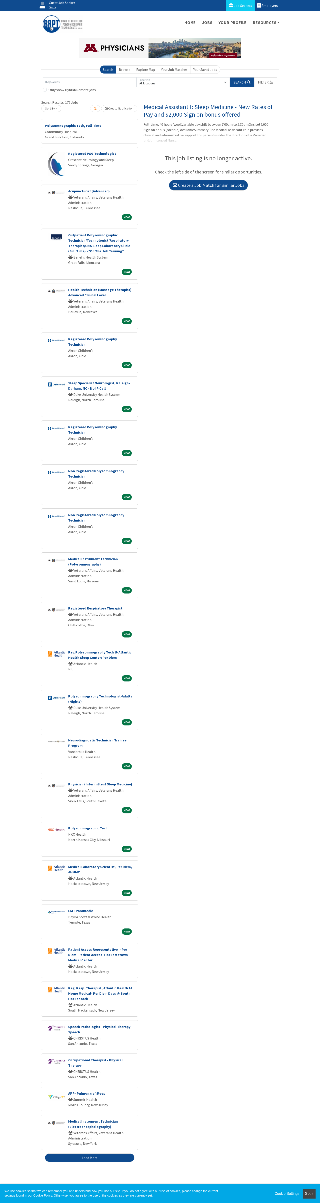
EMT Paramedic (80, 910)
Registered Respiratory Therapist (95, 608)
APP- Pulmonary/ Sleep (86, 1093)
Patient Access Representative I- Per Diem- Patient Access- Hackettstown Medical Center (98, 954)
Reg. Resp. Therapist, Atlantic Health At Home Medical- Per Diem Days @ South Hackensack (100, 993)
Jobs (207, 22)
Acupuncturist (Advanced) (89, 191)
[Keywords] (89, 82)
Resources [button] (264, 22)
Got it (309, 1193)
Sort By (50, 108)
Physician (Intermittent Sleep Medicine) (100, 784)
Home (190, 22)
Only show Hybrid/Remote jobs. (72, 90)
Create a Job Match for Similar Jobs (208, 185)
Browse (124, 69)
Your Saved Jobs (205, 69)
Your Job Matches (174, 69)
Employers (267, 5)
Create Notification (119, 108)
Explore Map (145, 69)
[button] (265, 82)
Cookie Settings (286, 1193)
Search (108, 69)
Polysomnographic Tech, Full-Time (73, 125)
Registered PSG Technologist (92, 153)
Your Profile (233, 22)
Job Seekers (240, 5)
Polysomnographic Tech (88, 828)
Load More (90, 1157)
